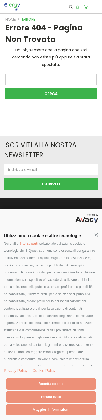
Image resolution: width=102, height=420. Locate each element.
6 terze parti (29, 243)
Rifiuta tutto (51, 397)
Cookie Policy (43, 370)
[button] (96, 235)
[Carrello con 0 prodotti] (85, 7)
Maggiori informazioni (51, 409)
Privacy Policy (15, 370)
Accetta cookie (51, 384)
